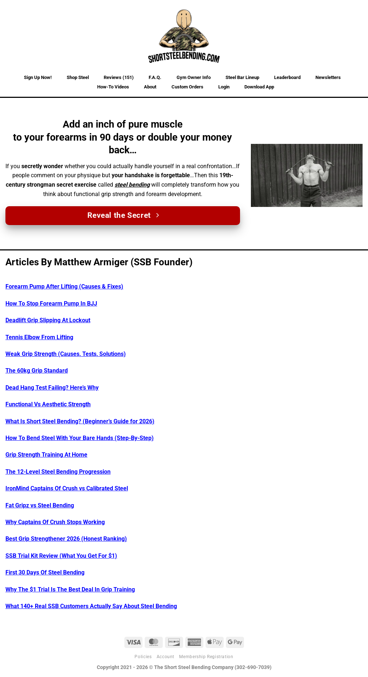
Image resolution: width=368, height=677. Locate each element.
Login (224, 87)
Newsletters (328, 77)
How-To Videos (113, 87)
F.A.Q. (155, 77)
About (150, 87)
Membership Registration (206, 656)
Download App (259, 87)
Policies (143, 656)
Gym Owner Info (194, 77)
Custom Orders (187, 87)
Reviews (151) (119, 77)
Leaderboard (287, 77)
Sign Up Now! (38, 77)
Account (165, 656)
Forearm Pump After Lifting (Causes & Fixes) (64, 286)
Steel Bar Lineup (242, 77)
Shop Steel (78, 77)
